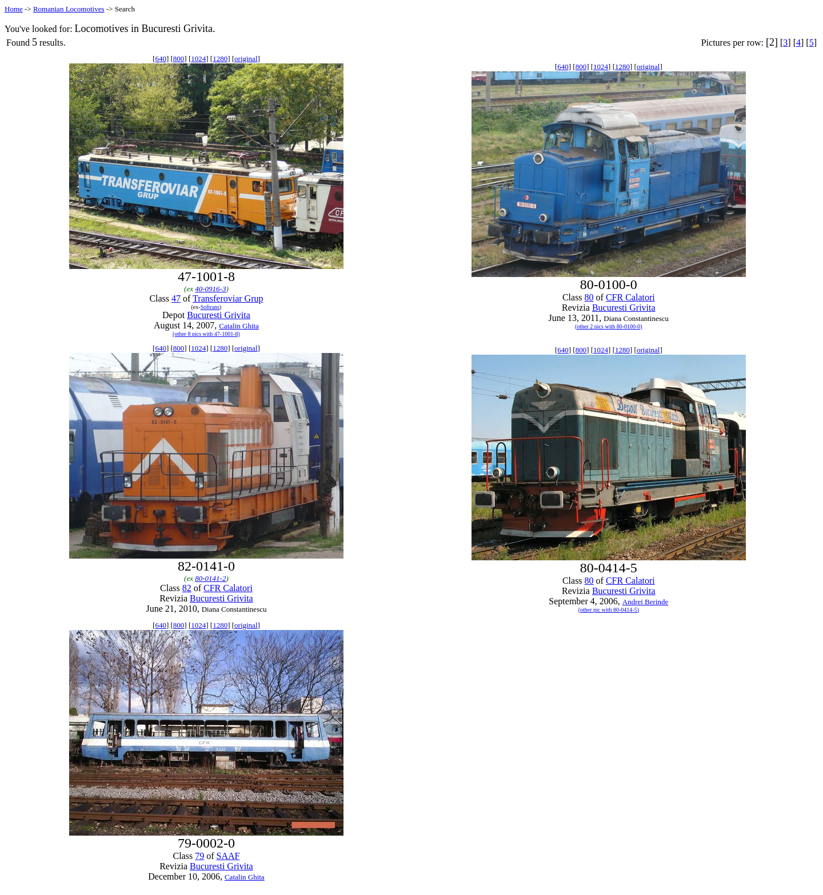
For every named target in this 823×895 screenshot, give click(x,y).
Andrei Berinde (645, 601)
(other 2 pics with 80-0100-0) (608, 326)
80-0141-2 (210, 578)
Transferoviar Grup (228, 298)
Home (14, 9)
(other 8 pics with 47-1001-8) (206, 334)
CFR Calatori (630, 297)
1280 (220, 58)
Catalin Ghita (239, 326)
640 (160, 58)
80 (589, 297)
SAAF (227, 856)
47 (176, 298)
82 (186, 588)
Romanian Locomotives (69, 9)
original (245, 58)
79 (199, 856)
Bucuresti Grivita (218, 315)
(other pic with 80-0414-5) (608, 610)
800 (179, 58)
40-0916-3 (210, 288)
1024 (198, 58)
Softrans (210, 307)
